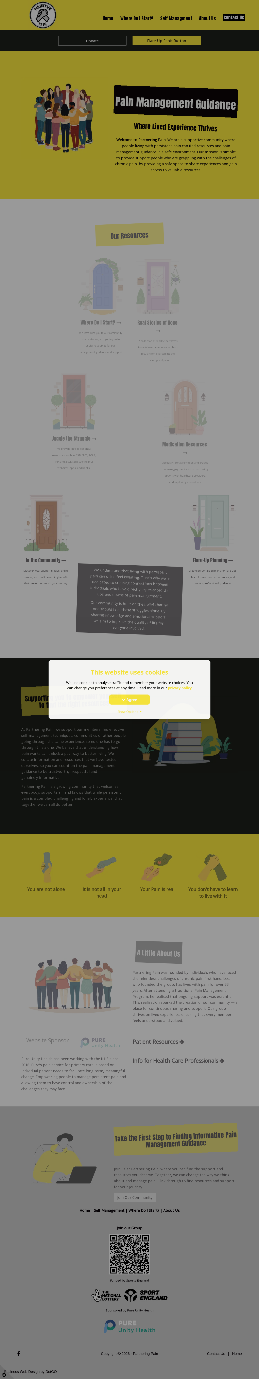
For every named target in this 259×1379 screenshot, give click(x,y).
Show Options (129, 711)
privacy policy (179, 687)
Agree (129, 699)
